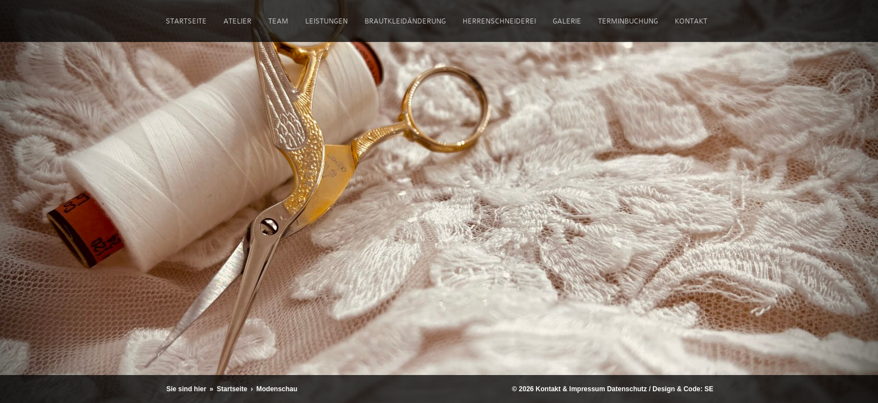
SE (708, 389)
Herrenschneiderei (499, 21)
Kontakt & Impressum (570, 389)
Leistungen (326, 21)
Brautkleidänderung (405, 21)
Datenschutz (627, 389)
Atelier (237, 21)
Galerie (567, 21)
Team (278, 21)
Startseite (186, 21)
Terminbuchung (628, 21)
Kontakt (691, 21)
